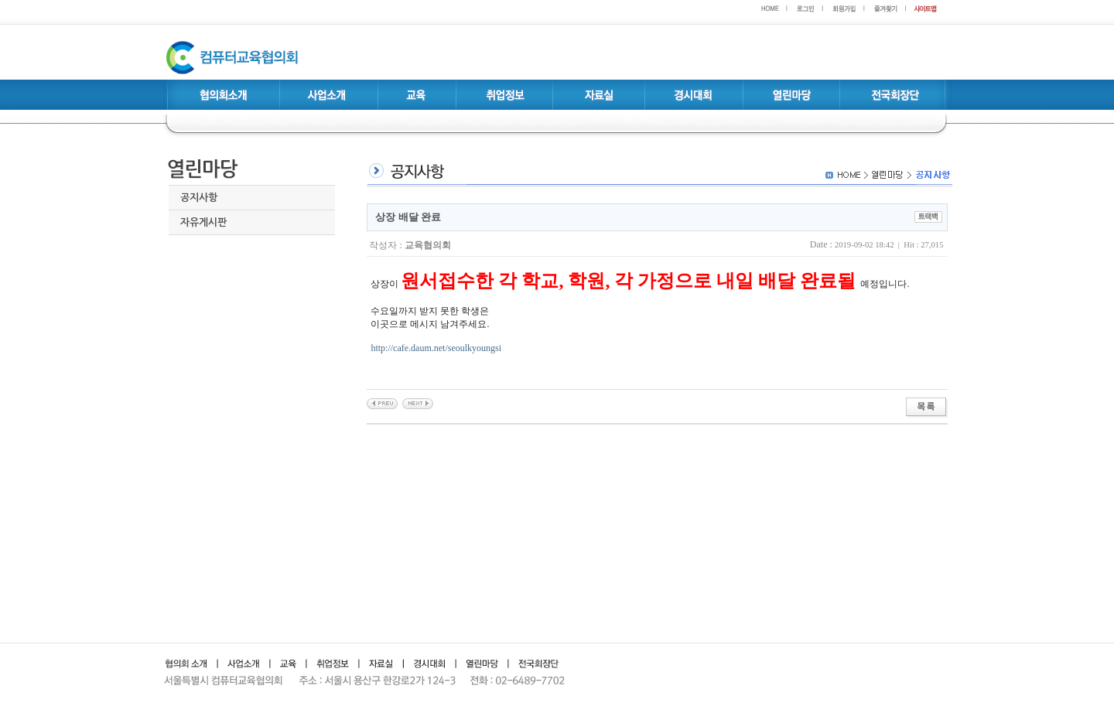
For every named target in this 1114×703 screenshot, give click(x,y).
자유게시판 (203, 222)
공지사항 (198, 198)
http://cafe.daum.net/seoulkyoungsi (436, 348)
